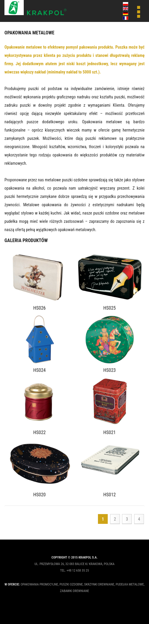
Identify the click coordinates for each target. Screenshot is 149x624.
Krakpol (35, 8)
